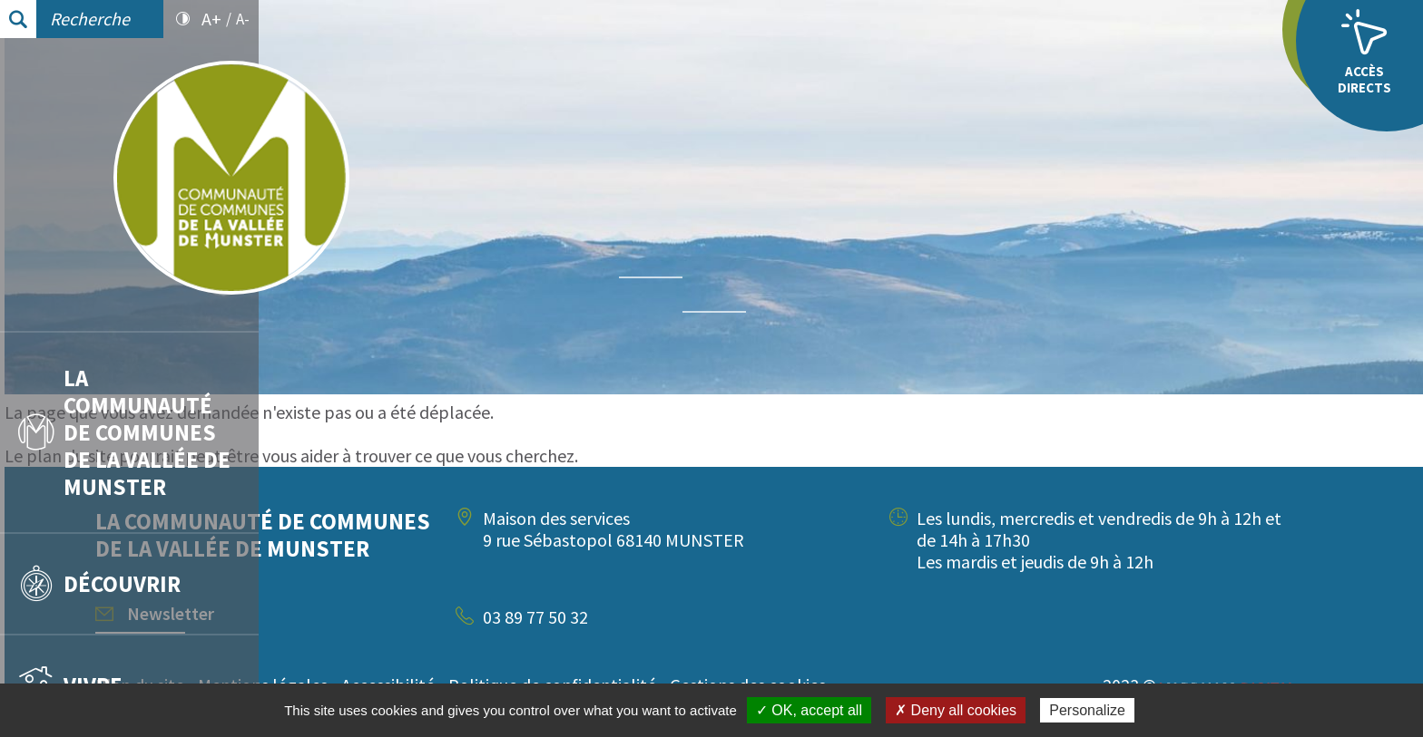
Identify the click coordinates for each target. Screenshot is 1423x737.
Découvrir (99, 584)
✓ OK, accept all (809, 710)
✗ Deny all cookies (955, 710)
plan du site (324, 455)
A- (243, 19)
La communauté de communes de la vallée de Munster (124, 432)
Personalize (1087, 710)
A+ (211, 19)
